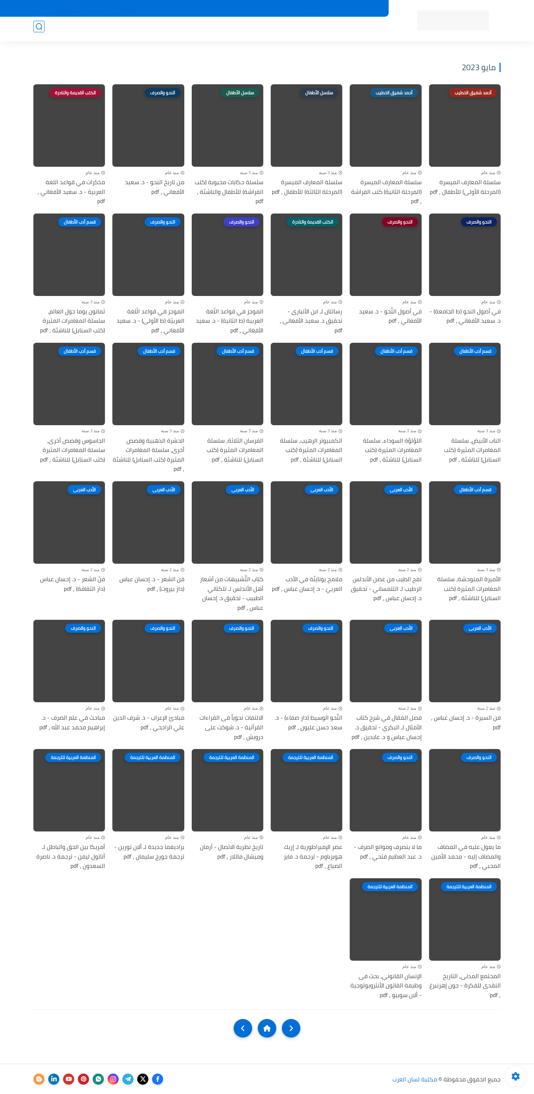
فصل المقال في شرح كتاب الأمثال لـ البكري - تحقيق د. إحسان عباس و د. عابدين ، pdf (387, 727)
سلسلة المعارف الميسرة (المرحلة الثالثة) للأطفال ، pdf (307, 187)
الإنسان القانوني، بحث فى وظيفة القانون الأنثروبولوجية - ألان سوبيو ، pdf (386, 985)
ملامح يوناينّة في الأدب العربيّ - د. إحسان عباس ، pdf (307, 583)
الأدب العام (189, 30)
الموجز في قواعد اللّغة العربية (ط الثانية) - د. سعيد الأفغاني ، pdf (229, 321)
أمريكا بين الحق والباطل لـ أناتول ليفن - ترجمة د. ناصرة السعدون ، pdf (70, 856)
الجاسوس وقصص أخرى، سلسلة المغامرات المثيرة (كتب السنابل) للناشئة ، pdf (72, 450)
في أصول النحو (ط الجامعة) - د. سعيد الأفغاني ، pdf (465, 316)
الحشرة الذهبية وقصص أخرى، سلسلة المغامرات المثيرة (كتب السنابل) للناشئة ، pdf (148, 455)
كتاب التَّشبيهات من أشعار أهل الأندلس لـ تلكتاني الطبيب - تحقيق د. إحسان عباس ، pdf (231, 593)
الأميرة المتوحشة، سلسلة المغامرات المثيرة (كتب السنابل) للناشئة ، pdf (469, 588)
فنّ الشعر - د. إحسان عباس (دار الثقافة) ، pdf (72, 583)
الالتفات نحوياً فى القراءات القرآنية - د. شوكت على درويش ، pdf (231, 727)
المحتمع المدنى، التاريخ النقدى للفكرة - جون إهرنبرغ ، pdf (465, 985)
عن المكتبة (230, 8)
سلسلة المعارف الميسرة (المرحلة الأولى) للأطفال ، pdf (465, 187)
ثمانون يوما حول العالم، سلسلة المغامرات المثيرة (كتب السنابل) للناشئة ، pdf (72, 321)
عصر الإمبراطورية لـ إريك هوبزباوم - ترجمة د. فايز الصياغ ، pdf (313, 856)
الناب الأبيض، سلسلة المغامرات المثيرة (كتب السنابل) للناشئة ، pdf (472, 450)
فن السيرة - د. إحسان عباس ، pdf (466, 722)
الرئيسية (378, 30)
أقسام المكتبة (344, 30)
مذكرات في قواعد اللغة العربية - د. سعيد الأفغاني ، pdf (71, 192)
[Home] (267, 1028)
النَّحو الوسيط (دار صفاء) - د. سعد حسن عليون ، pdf (308, 722)
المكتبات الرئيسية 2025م (316, 8)
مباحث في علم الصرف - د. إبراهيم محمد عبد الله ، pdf (72, 722)
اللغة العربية (224, 30)
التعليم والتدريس (148, 30)
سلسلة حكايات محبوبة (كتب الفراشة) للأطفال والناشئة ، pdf (229, 192)
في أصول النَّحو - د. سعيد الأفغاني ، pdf (390, 316)
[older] (291, 1028)
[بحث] (38, 30)
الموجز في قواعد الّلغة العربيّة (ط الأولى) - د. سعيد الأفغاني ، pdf (150, 321)
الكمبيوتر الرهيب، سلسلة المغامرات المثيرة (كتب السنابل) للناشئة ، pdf (311, 450)
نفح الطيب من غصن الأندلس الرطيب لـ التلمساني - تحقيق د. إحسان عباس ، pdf (386, 588)
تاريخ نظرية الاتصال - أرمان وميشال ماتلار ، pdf (231, 851)
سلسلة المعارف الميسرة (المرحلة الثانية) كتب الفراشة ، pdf (386, 192)
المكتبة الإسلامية (268, 30)
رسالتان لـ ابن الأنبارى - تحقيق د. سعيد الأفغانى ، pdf (311, 321)
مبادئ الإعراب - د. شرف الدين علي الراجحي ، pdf (148, 722)
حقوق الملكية (265, 8)
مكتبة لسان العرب (414, 1079)
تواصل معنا (197, 8)
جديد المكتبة (366, 8)
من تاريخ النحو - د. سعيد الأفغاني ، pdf (154, 187)
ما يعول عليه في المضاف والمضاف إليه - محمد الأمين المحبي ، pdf (466, 856)
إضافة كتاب (165, 8)
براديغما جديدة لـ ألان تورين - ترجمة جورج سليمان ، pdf (149, 851)
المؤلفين (308, 30)
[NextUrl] (243, 1028)
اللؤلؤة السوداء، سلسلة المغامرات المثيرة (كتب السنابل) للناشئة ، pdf (392, 450)
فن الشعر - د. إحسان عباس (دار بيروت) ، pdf (151, 583)
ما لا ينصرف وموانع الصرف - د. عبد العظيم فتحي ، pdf (388, 851)
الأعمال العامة (103, 30)
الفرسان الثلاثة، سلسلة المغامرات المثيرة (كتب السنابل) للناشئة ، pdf (235, 450)
